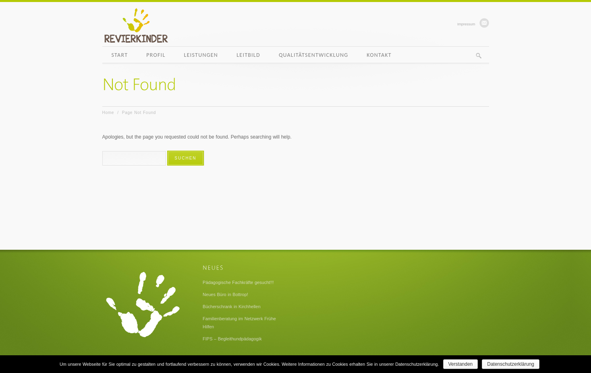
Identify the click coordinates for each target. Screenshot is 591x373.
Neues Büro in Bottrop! (225, 294)
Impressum (466, 24)
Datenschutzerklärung (510, 364)
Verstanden (460, 364)
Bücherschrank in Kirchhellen (231, 306)
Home (108, 112)
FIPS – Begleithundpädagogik (232, 338)
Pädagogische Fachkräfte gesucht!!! (238, 282)
